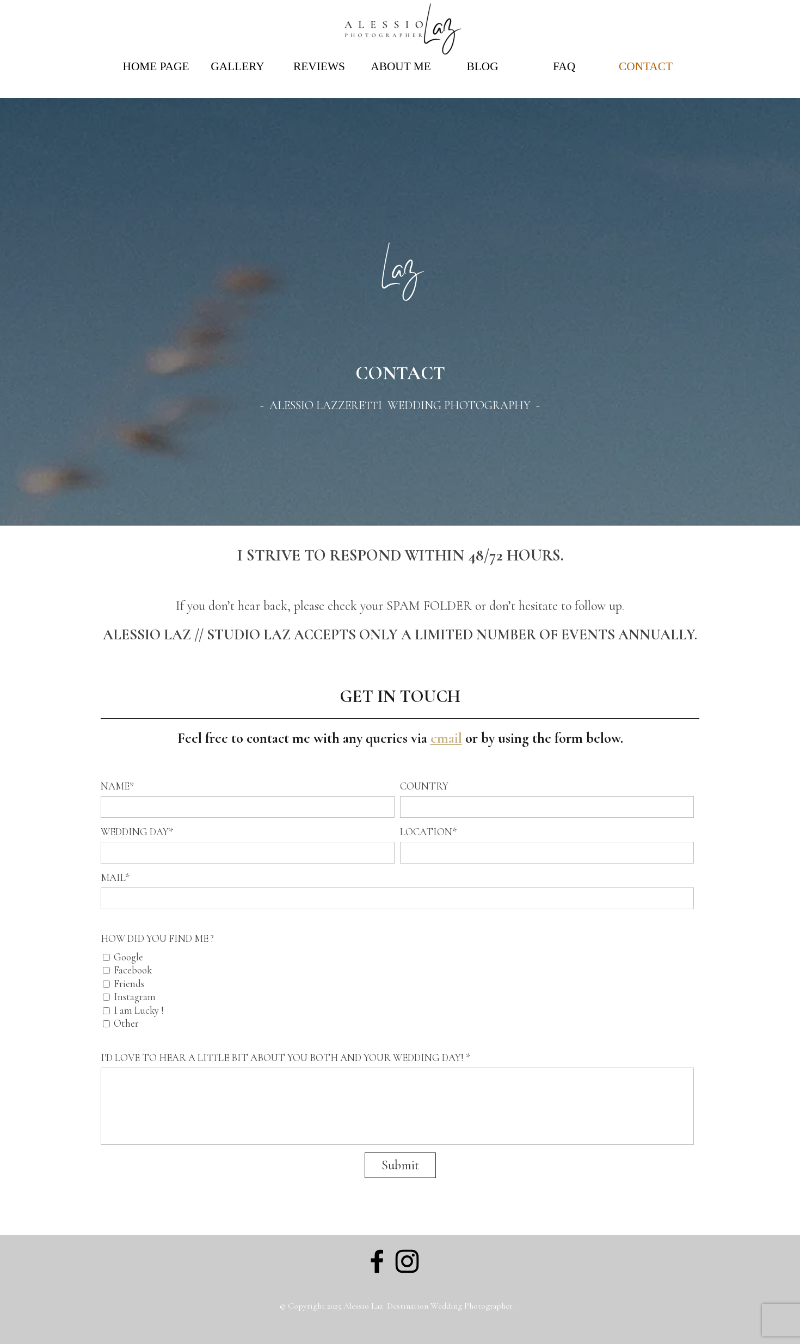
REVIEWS (319, 66)
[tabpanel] (400, 387)
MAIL (115, 878)
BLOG (482, 66)
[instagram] (407, 1261)
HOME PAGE (156, 66)
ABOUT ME (400, 66)
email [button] (446, 738)
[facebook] (377, 1261)
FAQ (564, 66)
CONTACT (646, 66)
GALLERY (237, 66)
